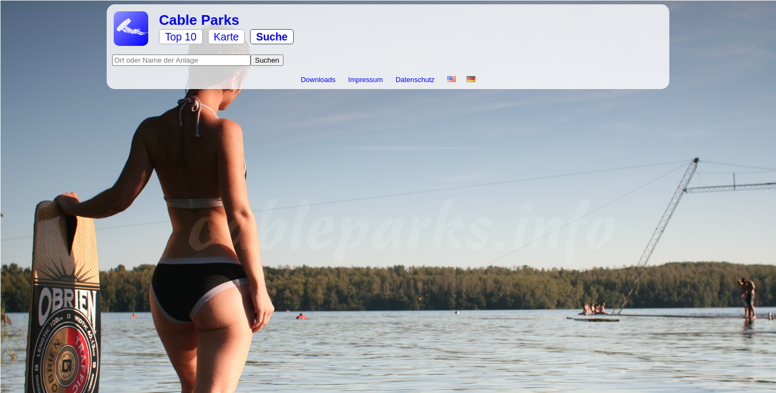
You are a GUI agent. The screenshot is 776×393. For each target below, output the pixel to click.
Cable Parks (199, 20)
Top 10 (181, 37)
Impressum (366, 80)
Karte (226, 37)
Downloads (319, 80)
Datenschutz (416, 80)
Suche (272, 37)
